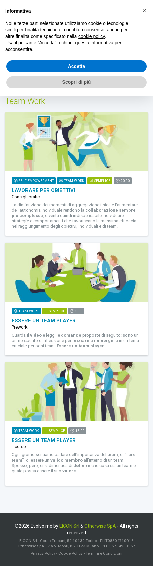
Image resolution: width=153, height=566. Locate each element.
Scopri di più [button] (76, 82)
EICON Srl (69, 526)
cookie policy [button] (91, 36)
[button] (144, 10)
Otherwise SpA (100, 526)
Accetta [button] (76, 66)
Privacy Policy (43, 553)
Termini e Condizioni (104, 553)
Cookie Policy (70, 553)
